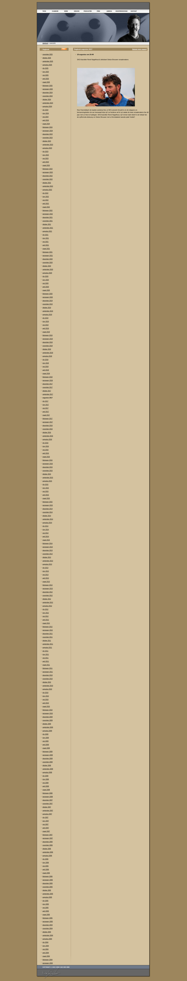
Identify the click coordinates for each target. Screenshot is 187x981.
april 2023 (46, 162)
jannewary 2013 (48, 588)
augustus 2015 (47, 481)
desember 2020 (48, 259)
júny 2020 (46, 280)
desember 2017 (48, 384)
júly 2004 (45, 942)
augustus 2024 (47, 106)
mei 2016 (46, 450)
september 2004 (48, 935)
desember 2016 (48, 425)
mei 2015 (46, 491)
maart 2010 (46, 706)
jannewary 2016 (48, 463)
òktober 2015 (47, 474)
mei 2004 (46, 949)
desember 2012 (48, 592)
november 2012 (48, 595)
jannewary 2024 (48, 131)
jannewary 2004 (48, 963)
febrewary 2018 (48, 377)
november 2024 (48, 96)
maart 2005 (46, 914)
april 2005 (46, 911)
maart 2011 (46, 665)
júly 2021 (45, 235)
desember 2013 (48, 550)
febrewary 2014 (48, 543)
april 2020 (46, 287)
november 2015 (48, 470)
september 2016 (48, 436)
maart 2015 (46, 498)
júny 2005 (46, 904)
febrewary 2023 (48, 169)
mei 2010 (46, 699)
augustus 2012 (47, 606)
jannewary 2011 (48, 672)
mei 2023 (46, 158)
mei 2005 (46, 907)
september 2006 (48, 852)
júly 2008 (45, 776)
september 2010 (48, 685)
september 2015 (48, 477)
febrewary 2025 (48, 85)
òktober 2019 (47, 307)
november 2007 (48, 803)
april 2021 (46, 245)
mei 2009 (46, 741)
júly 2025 (45, 68)
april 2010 (46, 703)
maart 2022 (46, 207)
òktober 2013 (47, 557)
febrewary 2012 (48, 627)
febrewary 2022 (48, 210)
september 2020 (48, 269)
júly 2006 (45, 859)
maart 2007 (46, 831)
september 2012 (48, 602)
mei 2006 (46, 866)
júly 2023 (45, 151)
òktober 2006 (47, 848)
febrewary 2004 (48, 959)
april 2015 (46, 495)
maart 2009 (46, 748)
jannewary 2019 (48, 339)
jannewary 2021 (48, 255)
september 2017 (48, 394)
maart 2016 (46, 457)
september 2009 (48, 727)
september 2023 (48, 144)
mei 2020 (46, 283)
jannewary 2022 (48, 214)
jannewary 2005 (48, 921)
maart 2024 (46, 124)
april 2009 (46, 744)
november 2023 (48, 137)
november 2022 (48, 179)
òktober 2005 (47, 890)
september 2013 (48, 561)
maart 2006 (46, 873)
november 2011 (48, 637)
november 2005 (48, 887)
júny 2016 (46, 446)
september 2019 (48, 311)
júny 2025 (46, 72)
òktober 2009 (47, 724)
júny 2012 (46, 613)
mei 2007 (46, 824)
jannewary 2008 (48, 796)
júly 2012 (45, 609)
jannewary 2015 (48, 505)
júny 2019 (46, 321)
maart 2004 (46, 956)
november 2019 (48, 304)
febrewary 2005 (48, 918)
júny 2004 (46, 946)
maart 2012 (46, 623)
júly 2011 (45, 651)
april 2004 (46, 953)
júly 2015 (45, 484)
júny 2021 (46, 238)
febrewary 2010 (48, 710)
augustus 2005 (47, 897)
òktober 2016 (47, 432)
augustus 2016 (47, 439)
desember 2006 (48, 842)
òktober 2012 (47, 599)
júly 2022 (45, 193)
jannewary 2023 (48, 172)
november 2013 (48, 554)
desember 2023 (48, 134)
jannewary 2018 (48, 380)
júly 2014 (45, 526)
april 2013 (46, 578)
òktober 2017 (47, 391)
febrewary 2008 (48, 793)
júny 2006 (46, 862)
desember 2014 (48, 509)
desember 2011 (48, 633)
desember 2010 (48, 675)
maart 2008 (46, 790)
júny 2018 (46, 363)
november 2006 (48, 845)
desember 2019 (48, 300)
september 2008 (48, 769)
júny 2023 (46, 155)
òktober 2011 (47, 640)
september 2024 (48, 103)
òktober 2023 (47, 141)
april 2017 (46, 411)
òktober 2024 (47, 99)
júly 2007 (45, 817)
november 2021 (48, 221)
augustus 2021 (47, 231)
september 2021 (48, 228)
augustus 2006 (47, 855)
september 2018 (48, 352)
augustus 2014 (47, 522)
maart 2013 (46, 581)
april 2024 (46, 120)
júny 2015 (46, 488)
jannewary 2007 (48, 838)
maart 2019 (46, 332)
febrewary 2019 (48, 335)
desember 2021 (48, 217)
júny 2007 (46, 821)
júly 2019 (45, 318)
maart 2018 (46, 373)
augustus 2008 (47, 772)
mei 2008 (46, 783)
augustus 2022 (47, 189)
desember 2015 (48, 467)
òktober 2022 (47, 183)
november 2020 (48, 262)
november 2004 (48, 928)
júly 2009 (45, 734)
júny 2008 (46, 779)
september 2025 (48, 61)
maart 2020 (46, 290)
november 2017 (48, 387)
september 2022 (48, 186)
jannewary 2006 (48, 880)
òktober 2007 (47, 807)
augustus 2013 (47, 564)
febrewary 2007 (48, 835)
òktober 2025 (47, 58)
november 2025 (48, 54)
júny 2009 (46, 737)
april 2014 (46, 536)
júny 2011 (46, 654)
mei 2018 (46, 366)
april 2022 (46, 203)
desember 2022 (48, 176)
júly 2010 (45, 692)
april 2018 (46, 370)
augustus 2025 (47, 65)
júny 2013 (46, 571)
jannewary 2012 (48, 630)
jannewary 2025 (48, 89)
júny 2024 (46, 113)
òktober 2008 (47, 765)
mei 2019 (46, 325)
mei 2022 (46, 200)
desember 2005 (48, 883)
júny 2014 (46, 529)
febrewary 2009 (48, 751)
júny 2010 (46, 696)
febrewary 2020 (48, 294)
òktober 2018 (47, 349)
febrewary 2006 (48, 876)
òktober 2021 (47, 224)
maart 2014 (46, 540)
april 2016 (46, 453)
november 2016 (48, 429)
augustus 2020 (47, 273)
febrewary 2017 (48, 418)
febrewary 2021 (48, 252)
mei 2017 (46, 408)
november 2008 (48, 762)
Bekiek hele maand (139, 49)
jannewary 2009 (48, 755)
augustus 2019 (47, 314)
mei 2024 (46, 117)
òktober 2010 (47, 682)
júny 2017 (46, 405)
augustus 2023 (47, 148)
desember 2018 (48, 342)
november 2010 (48, 679)
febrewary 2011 (48, 668)
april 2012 (46, 620)
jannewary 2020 (48, 297)
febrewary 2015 (48, 502)
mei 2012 (46, 616)
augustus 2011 (47, 647)
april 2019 (46, 328)
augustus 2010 (47, 689)
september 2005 (48, 894)
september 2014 (48, 519)
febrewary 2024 (48, 127)
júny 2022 (46, 196)
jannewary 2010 (48, 713)
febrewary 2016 (48, 460)
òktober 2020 (47, 266)
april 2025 (46, 78)
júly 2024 (45, 110)
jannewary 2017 (48, 422)
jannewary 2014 (48, 547)
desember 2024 (48, 92)
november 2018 (48, 346)
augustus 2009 (47, 731)
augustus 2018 (47, 356)
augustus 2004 (47, 939)
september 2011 (48, 644)
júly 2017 (45, 401)
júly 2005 (45, 901)
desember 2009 (48, 717)
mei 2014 (46, 533)
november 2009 (48, 720)
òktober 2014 (47, 516)
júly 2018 (45, 359)
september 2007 (48, 810)
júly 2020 (45, 276)
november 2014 (48, 512)
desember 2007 (48, 800)
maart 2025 (46, 82)
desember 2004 (48, 925)
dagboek (45, 43)
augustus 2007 (47, 814)
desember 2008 (48, 758)
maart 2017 (46, 415)
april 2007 (46, 828)
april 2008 (46, 786)
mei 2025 (46, 75)
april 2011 (46, 661)
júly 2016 (45, 443)
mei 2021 (46, 242)
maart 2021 (46, 248)
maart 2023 (46, 165)
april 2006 (46, 869)
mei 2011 (46, 658)
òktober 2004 (47, 932)
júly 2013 (45, 568)
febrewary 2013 (48, 585)
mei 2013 (46, 574)
